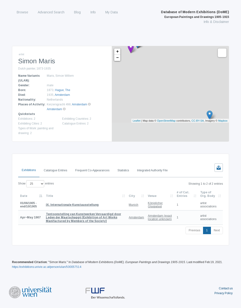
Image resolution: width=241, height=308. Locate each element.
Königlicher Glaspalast (155, 204)
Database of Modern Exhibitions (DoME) (195, 14)
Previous (194, 230)
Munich (133, 204)
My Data (111, 12)
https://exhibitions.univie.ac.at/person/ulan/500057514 (46, 267)
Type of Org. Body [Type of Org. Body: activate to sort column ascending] (207, 194)
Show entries (36, 183)
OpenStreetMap (166, 120)
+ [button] (117, 51)
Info (93, 12)
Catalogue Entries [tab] (55, 170)
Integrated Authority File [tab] (152, 170)
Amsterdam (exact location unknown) (160, 217)
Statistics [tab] (123, 170)
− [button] (117, 58)
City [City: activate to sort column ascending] (132, 196)
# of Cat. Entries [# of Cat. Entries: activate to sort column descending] (183, 194)
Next (217, 230)
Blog (77, 12)
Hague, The (62, 90)
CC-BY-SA (198, 120)
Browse (22, 12)
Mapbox (222, 120)
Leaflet (136, 120)
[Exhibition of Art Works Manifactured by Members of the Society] (83, 217)
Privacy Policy (223, 293)
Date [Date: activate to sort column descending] (23, 196)
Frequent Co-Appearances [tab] (92, 170)
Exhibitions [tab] (29, 170)
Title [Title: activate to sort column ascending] (49, 196)
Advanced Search (51, 12)
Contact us (226, 288)
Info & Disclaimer (216, 22)
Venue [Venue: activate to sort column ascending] (152, 196)
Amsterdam (62, 95)
